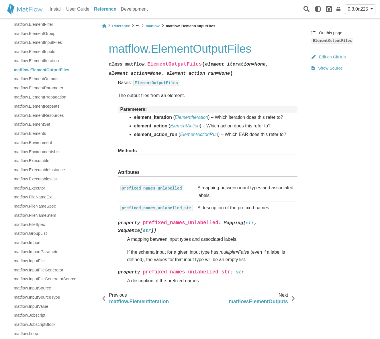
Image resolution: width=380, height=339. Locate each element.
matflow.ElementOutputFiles (41, 70)
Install (56, 9)
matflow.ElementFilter (33, 24)
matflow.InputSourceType (37, 297)
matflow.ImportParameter (37, 251)
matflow (152, 26)
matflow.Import (27, 242)
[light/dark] (318, 9)
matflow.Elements (30, 133)
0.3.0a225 (358, 9)
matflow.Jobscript (29, 315)
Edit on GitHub (329, 57)
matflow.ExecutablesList (36, 179)
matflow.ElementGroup (35, 33)
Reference (105, 9)
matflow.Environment (33, 142)
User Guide (77, 9)
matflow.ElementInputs (34, 51)
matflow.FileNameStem (35, 215)
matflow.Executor (29, 188)
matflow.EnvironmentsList (37, 151)
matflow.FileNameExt (33, 197)
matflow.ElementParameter (38, 88)
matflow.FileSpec (29, 224)
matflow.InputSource (32, 288)
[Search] (306, 9)
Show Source (327, 68)
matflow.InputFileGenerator (38, 270)
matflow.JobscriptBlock (35, 324)
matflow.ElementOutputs (36, 78)
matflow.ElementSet (32, 124)
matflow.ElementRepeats (36, 106)
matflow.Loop (26, 333)
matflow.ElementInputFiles (38, 42)
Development (134, 9)
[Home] (104, 26)
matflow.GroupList (30, 233)
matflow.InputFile (29, 261)
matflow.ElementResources (39, 115)
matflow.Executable (31, 160)
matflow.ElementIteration (36, 60)
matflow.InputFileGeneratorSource (45, 279)
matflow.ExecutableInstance (39, 169)
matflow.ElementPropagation (40, 97)
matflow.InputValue (31, 306)
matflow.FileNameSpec (35, 206)
